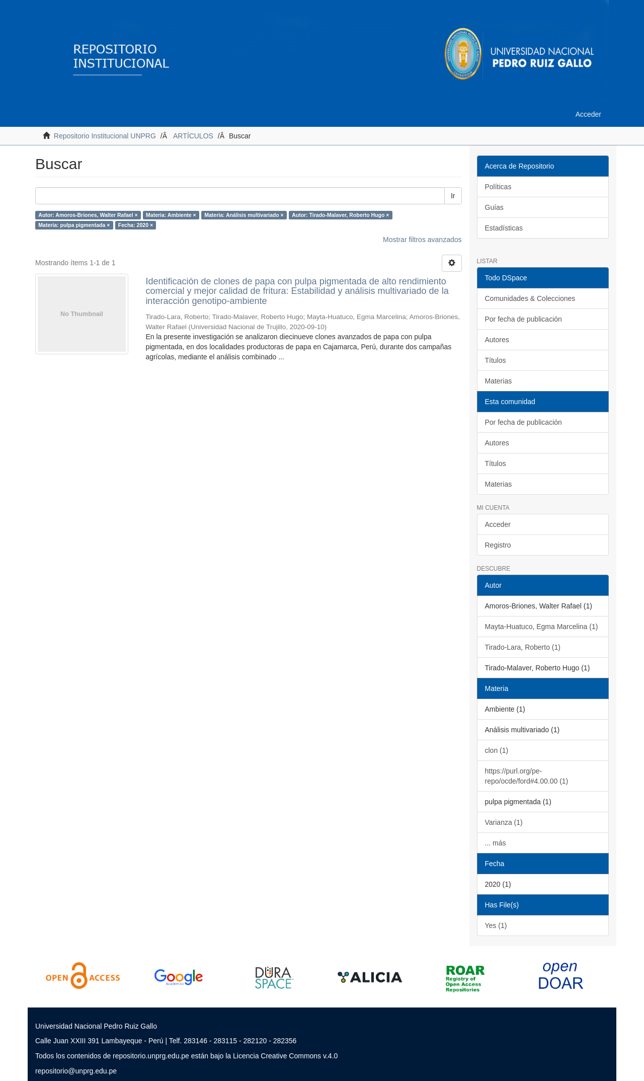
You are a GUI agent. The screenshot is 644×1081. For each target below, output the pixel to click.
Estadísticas (504, 228)
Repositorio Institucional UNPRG (105, 136)
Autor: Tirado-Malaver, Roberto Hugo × (340, 215)
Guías (494, 207)
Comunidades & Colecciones (530, 298)
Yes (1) (496, 925)
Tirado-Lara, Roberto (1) (522, 647)
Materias (498, 381)
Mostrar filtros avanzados (422, 240)
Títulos (495, 360)
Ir (453, 196)
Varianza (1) (504, 822)
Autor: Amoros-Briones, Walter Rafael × (87, 215)
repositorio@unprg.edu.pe (76, 1071)
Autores (497, 340)
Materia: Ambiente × (171, 215)
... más (495, 843)
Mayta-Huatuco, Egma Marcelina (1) (541, 627)
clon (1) (497, 750)
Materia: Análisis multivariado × (243, 215)
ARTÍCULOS (193, 136)
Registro (498, 545)
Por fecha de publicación (523, 319)
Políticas (498, 187)
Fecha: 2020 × (135, 225)
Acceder (498, 524)
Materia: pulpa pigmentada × (74, 225)
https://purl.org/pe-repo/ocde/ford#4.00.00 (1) (527, 776)
